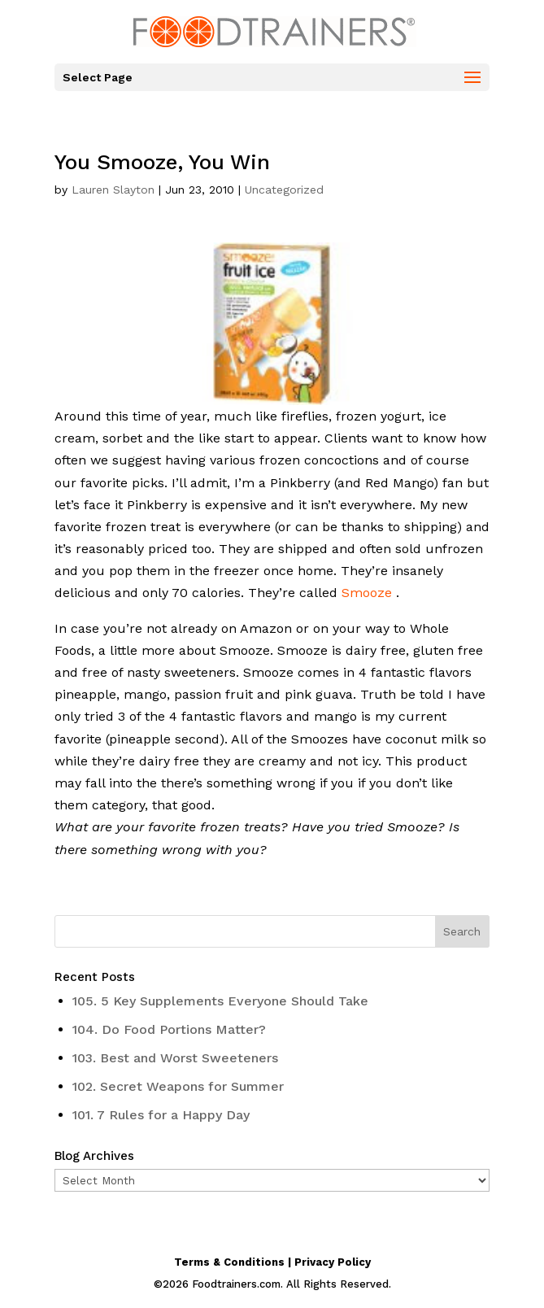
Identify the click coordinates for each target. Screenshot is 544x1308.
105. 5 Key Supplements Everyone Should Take (220, 1001)
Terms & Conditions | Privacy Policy (272, 1262)
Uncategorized (284, 189)
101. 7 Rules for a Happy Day (161, 1115)
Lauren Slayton (113, 189)
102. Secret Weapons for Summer (178, 1086)
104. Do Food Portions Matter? (169, 1029)
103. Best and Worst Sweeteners (175, 1058)
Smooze (364, 592)
